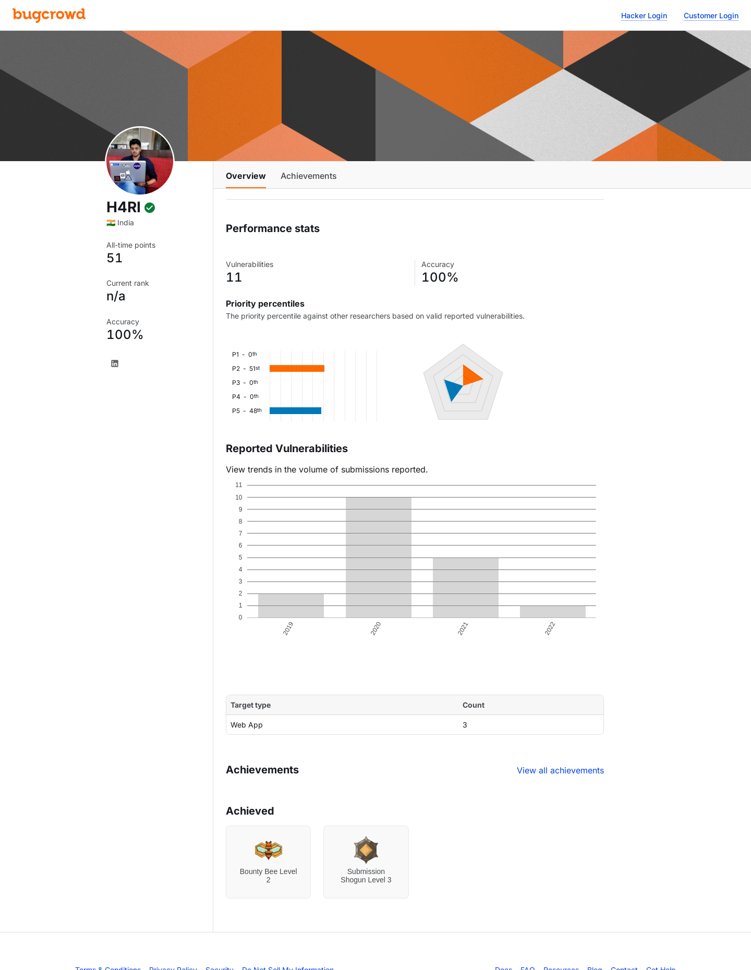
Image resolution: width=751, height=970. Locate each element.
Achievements (309, 176)
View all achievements (560, 770)
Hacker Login (644, 15)
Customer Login (711, 15)
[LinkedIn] (114, 363)
